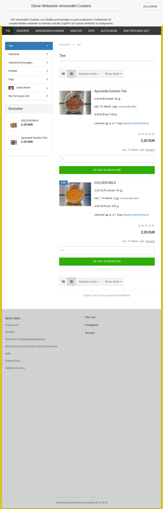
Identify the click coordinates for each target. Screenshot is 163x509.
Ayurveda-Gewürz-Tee (110, 92)
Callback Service (15, 368)
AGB (7, 354)
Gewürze (23, 30)
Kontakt (9, 332)
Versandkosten (127, 107)
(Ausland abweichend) (136, 124)
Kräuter (76, 30)
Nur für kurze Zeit (137, 30)
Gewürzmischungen (49, 30)
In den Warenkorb (107, 170)
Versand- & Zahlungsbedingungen (25, 340)
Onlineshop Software (68, 503)
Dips (91, 30)
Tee (8, 30)
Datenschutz (12, 361)
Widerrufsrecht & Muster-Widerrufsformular (31, 347)
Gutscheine (109, 30)
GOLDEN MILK (105, 183)
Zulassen (150, 6)
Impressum (12, 325)
